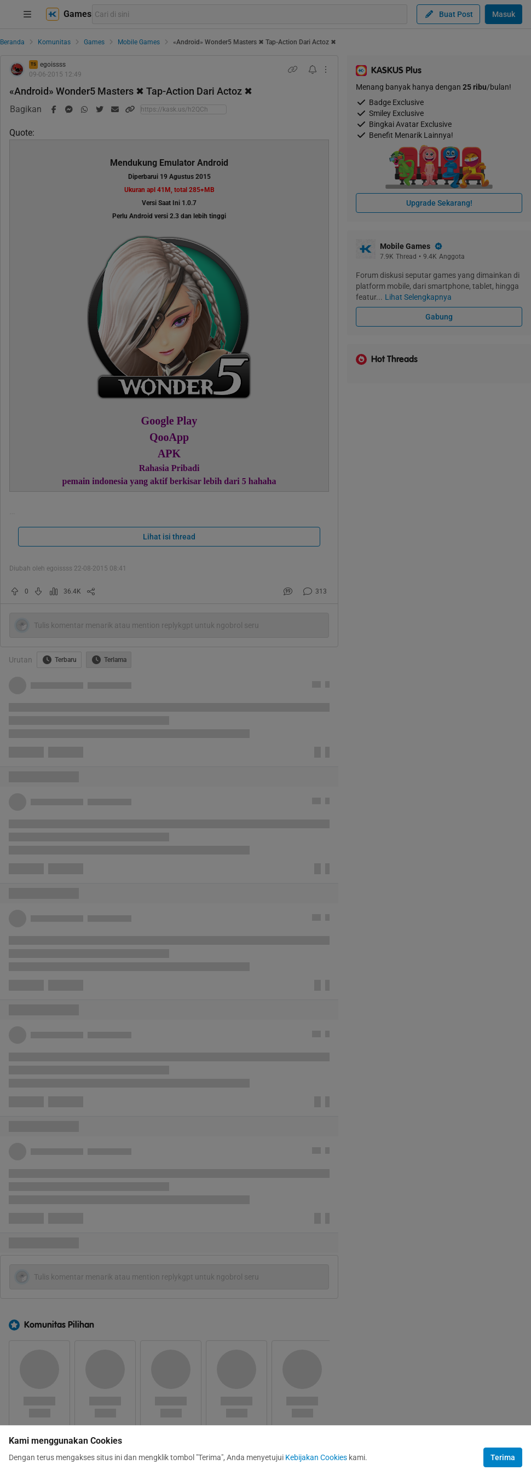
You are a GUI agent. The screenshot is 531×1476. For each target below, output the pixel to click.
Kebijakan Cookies (316, 1457)
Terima (502, 1457)
